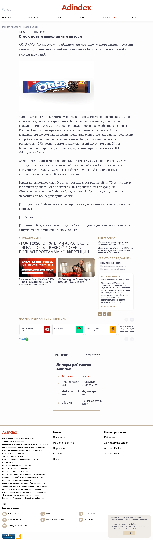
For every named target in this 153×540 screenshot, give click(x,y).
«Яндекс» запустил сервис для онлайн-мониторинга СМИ (113, 244)
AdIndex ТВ (109, 17)
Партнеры (59, 448)
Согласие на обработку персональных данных (22, 477)
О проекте (59, 437)
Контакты (13, 513)
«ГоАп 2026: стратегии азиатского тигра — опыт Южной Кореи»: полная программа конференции (54, 248)
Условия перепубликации (13, 441)
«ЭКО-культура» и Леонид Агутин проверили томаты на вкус (74, 281)
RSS (48, 513)
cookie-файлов (130, 524)
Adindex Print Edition (116, 442)
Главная (6, 27)
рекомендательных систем (122, 528)
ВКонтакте (14, 519)
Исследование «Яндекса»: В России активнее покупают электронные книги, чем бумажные (115, 250)
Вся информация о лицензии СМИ (17, 465)
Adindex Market (113, 448)
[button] (132, 320)
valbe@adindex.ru (109, 306)
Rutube (88, 519)
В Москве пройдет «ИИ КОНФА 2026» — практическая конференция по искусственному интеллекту (37, 282)
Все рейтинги (93, 355)
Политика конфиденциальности (16, 468)
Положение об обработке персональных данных (23, 474)
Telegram (89, 513)
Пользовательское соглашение (16, 471)
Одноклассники (55, 519)
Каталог (58, 453)
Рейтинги (110, 437)
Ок (129, 533)
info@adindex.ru (17, 525)
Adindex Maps (112, 453)
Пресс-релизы (30, 27)
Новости (16, 27)
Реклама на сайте (63, 442)
